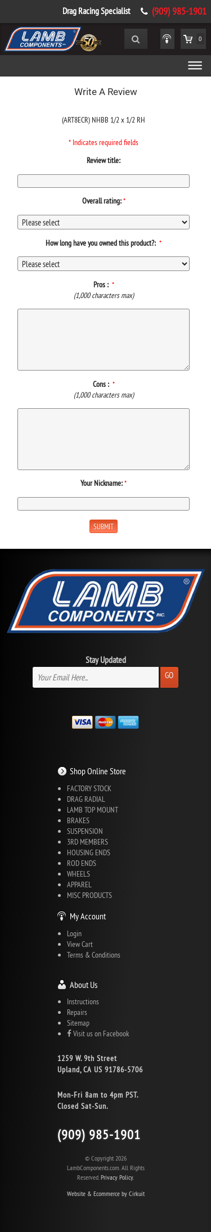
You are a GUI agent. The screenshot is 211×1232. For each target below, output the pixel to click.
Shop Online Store (98, 771)
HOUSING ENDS (88, 852)
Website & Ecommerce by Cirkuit (106, 1193)
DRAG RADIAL (86, 799)
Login (74, 933)
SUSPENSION (85, 831)
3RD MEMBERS (87, 842)
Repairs (77, 1012)
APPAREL (79, 884)
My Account (88, 916)
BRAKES (78, 820)
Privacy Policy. (117, 1177)
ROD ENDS (81, 863)
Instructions (83, 1001)
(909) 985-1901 (179, 11)
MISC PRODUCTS (89, 895)
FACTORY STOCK (89, 788)
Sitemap (78, 1023)
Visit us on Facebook (98, 1033)
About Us (83, 984)
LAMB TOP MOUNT (92, 810)
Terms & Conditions (93, 955)
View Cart (80, 944)
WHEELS (78, 874)
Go (169, 675)
